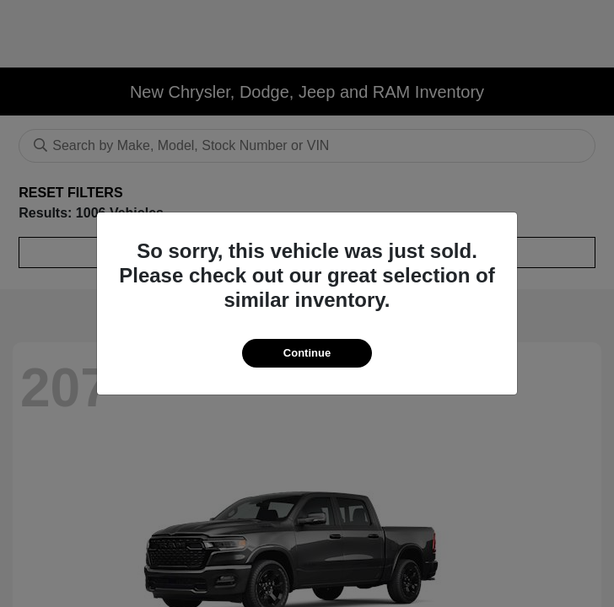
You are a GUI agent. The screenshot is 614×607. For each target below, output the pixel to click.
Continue (307, 352)
